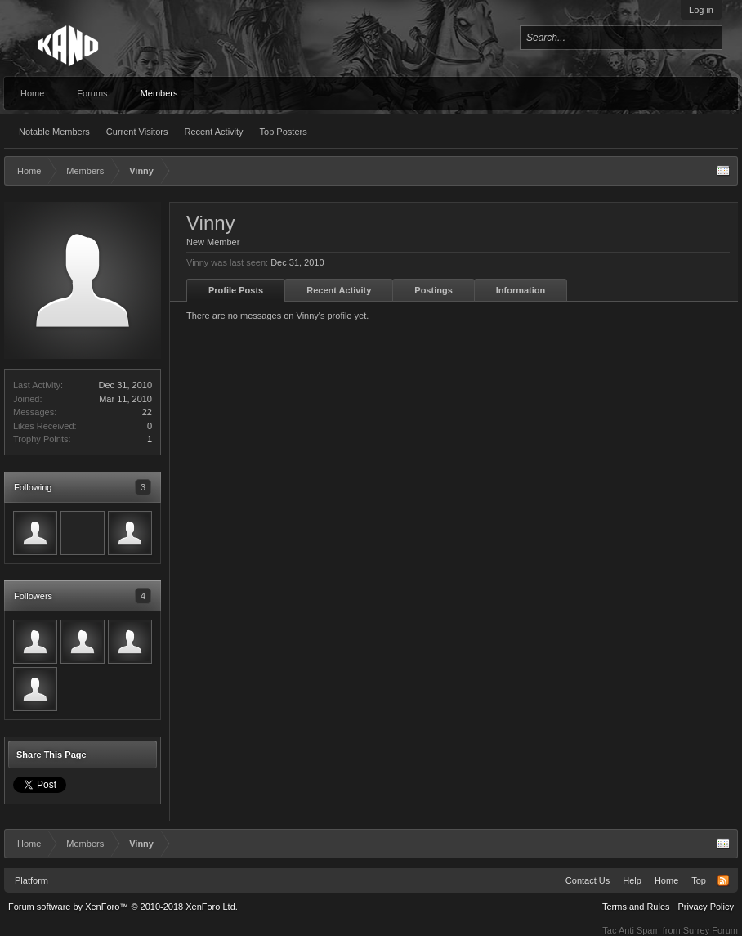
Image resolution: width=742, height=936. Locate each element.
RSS (723, 880)
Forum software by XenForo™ (123, 906)
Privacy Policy (706, 906)
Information (521, 290)
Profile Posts (235, 290)
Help (632, 880)
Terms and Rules (636, 906)
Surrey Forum (710, 930)
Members (159, 93)
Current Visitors (137, 132)
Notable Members (54, 132)
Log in (701, 10)
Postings (433, 290)
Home (32, 93)
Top (698, 880)
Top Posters (283, 132)
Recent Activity (213, 132)
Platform (31, 880)
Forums (92, 93)
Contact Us (587, 880)
